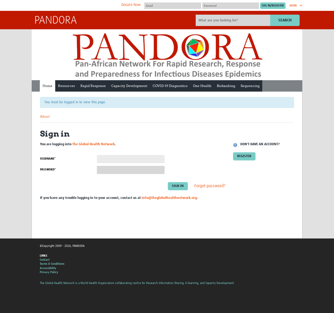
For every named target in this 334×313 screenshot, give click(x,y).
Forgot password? (209, 186)
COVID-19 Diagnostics (170, 86)
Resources (66, 86)
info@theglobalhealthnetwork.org (169, 198)
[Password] (230, 5)
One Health (202, 86)
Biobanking (226, 86)
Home (47, 86)
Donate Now (131, 5)
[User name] (172, 5)
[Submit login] (273, 5)
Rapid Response (93, 86)
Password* (48, 169)
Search (285, 20)
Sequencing (250, 86)
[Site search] (233, 20)
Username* (48, 158)
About (45, 116)
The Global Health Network (75, 5)
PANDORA (55, 20)
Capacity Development (129, 86)
